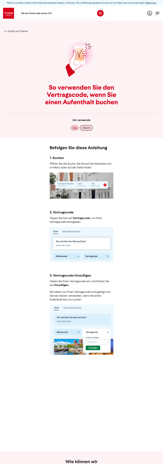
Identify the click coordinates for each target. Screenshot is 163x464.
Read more (151, 3)
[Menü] (157, 13)
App (75, 128)
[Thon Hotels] (8, 13)
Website (86, 128)
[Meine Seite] (149, 13)
